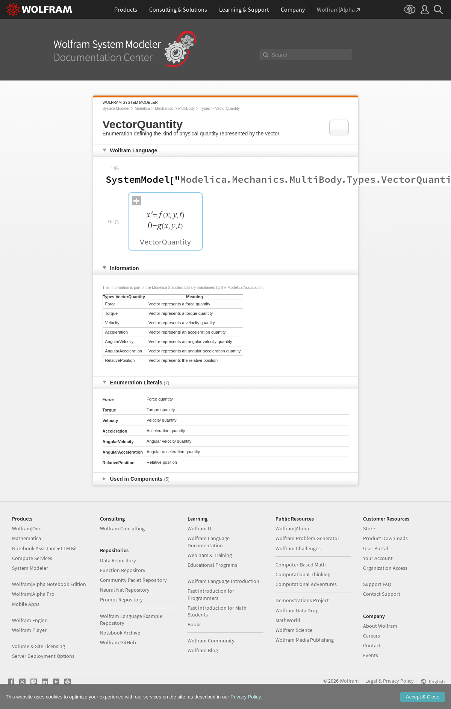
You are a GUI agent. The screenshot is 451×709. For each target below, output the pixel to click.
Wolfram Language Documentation (209, 541)
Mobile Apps (25, 604)
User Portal (375, 548)
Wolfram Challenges (298, 548)
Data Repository (118, 560)
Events (370, 655)
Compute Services (32, 558)
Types (205, 108)
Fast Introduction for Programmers (211, 594)
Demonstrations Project (302, 600)
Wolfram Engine (29, 620)
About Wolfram (380, 625)
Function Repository (122, 570)
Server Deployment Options (43, 656)
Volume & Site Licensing (38, 646)
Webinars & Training (210, 555)
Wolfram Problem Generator (307, 538)
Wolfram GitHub (118, 642)
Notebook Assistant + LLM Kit (44, 548)
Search (280, 55)
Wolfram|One (26, 528)
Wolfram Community (211, 640)
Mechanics (164, 108)
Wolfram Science (293, 630)
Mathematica (26, 538)
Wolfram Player (29, 630)
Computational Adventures (306, 584)
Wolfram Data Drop (297, 610)
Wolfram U (199, 528)
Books (194, 624)
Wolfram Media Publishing (304, 639)
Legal (371, 680)
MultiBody (186, 108)
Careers (371, 635)
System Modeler (116, 108)
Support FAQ (377, 584)
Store (369, 528)
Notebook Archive (120, 632)
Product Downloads (385, 538)
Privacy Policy (398, 680)
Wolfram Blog (203, 650)
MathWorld (287, 620)
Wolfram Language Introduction (223, 581)
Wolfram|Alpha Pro (33, 594)
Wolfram (349, 680)
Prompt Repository (121, 599)
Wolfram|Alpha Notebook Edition (49, 584)
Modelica (142, 108)
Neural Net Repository (125, 589)
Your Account (378, 558)
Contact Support (381, 594)
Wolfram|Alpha (292, 528)
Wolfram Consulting (122, 528)
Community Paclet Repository (133, 580)
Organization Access (385, 568)
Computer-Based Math (300, 564)
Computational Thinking (302, 574)
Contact (372, 645)
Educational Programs (212, 565)
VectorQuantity (227, 108)
